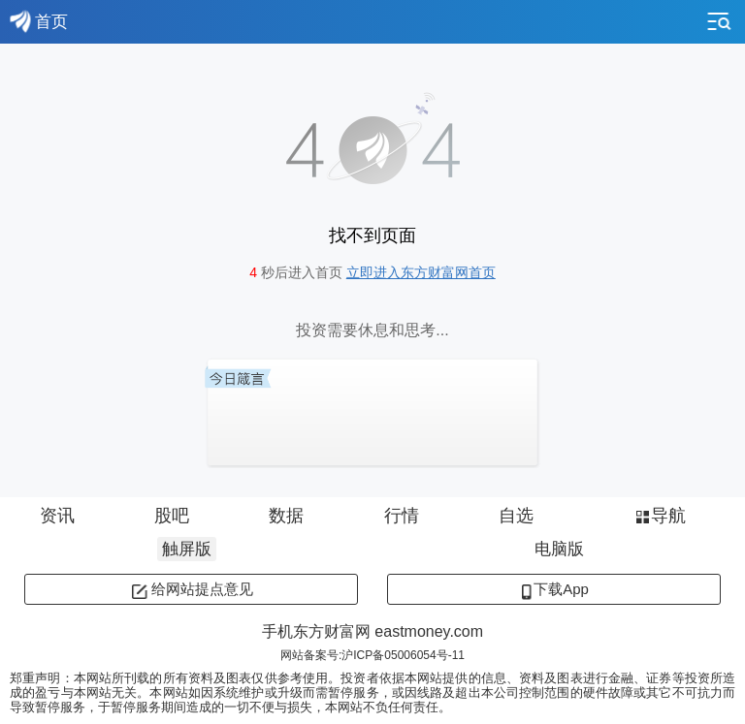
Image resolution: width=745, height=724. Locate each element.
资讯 (57, 515)
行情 (401, 515)
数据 (286, 515)
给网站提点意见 (191, 589)
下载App (554, 589)
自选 (516, 515)
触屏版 (186, 549)
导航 (659, 515)
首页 (39, 21)
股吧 (171, 515)
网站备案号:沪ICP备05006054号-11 (372, 655)
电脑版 (559, 549)
